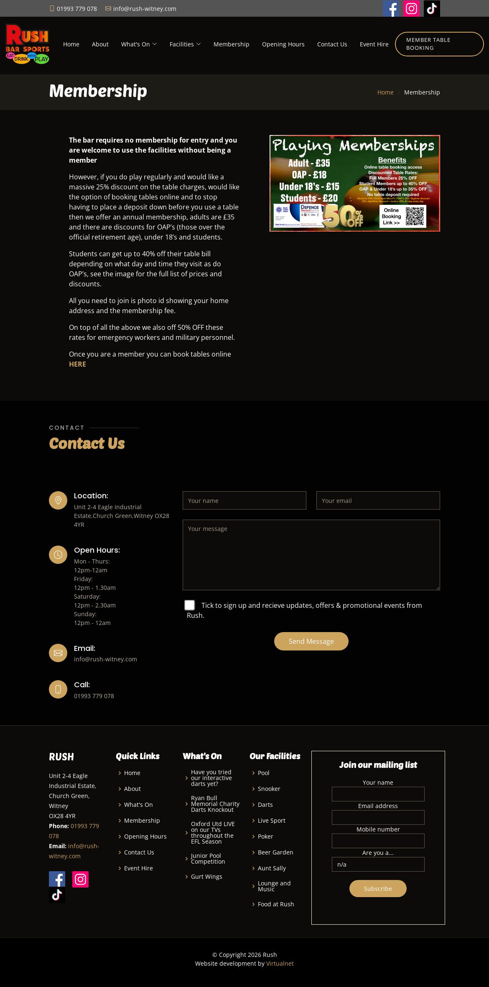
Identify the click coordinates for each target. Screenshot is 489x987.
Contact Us (332, 44)
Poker (265, 836)
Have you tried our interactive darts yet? (211, 778)
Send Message (311, 641)
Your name (378, 782)
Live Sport (271, 821)
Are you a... (378, 853)
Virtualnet (280, 963)
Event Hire (374, 44)
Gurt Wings (206, 877)
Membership (232, 44)
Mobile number (378, 829)
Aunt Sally (272, 868)
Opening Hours (283, 44)
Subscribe (378, 889)
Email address (378, 806)
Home (71, 44)
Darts (265, 805)
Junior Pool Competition (208, 859)
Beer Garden (275, 852)
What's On (138, 805)
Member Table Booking (428, 44)
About (100, 44)
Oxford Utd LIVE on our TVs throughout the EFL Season (213, 832)
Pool (264, 773)
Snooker (269, 789)
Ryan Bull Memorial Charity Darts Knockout (215, 804)
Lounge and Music (274, 886)
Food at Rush (276, 904)
